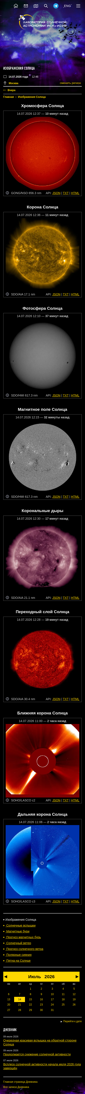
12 (74, 994)
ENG (67, 6)
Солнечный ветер (18, 943)
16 (41, 999)
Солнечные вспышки (20, 925)
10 (52, 994)
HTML (75, 193)
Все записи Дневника (16, 1087)
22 (30, 1004)
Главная (8, 96)
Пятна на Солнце (18, 960)
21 (19, 1004)
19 (74, 999)
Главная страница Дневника (20, 1081)
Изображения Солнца (32, 96)
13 (8, 999)
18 (63, 999)
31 (52, 1010)
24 (52, 1004)
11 (63, 994)
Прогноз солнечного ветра (24, 949)
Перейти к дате (72, 1021)
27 (8, 1010)
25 (63, 1004)
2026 (50, 976)
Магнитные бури (17, 931)
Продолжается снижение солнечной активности (37, 1054)
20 (8, 1004)
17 (52, 999)
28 (19, 1010)
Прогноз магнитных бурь (23, 937)
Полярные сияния (18, 954)
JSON (56, 193)
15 (30, 999)
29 (30, 1010)
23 (41, 1004)
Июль (34, 976)
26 (74, 1004)
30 (41, 1010)
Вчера (11, 90)
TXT (65, 193)
